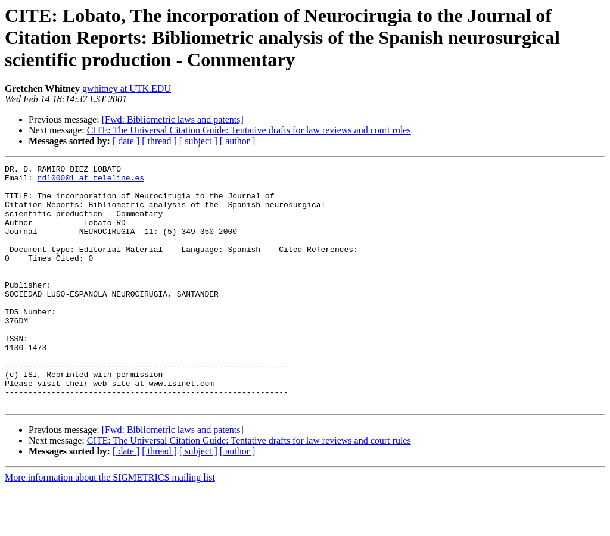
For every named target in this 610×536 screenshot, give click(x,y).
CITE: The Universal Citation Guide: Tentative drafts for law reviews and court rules (249, 130)
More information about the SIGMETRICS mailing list (110, 526)
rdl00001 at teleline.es (91, 181)
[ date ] (126, 141)
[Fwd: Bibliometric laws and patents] (173, 119)
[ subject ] (198, 141)
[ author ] (238, 141)
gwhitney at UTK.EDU (126, 88)
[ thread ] (159, 141)
